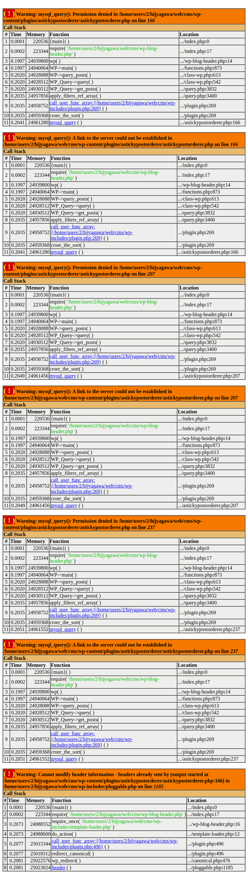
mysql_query (63, 122)
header (58, 867)
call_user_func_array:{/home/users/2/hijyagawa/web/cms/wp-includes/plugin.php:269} (92, 232)
